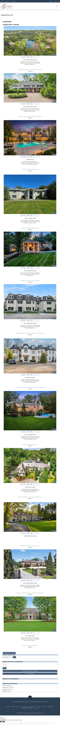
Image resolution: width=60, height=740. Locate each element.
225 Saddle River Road (30, 536)
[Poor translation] (3, 722)
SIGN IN (50, 1)
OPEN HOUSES (25, 706)
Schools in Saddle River (30, 673)
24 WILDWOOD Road (30, 270)
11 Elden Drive (30, 159)
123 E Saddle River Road (30, 583)
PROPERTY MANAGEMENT (26, 707)
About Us (7, 1)
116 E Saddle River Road (30, 60)
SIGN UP (55, 1)
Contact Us (14, 1)
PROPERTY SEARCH (15, 706)
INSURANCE (50, 706)
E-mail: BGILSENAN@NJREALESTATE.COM (39, 701)
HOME (8, 706)
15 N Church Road (30, 487)
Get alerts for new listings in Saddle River (30, 670)
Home (2, 1)
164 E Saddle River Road (30, 106)
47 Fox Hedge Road (30, 434)
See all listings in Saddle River (9, 653)
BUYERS (39, 706)
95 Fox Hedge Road (30, 218)
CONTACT (36, 707)
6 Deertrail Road (30, 377)
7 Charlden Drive (30, 635)
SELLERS (44, 706)
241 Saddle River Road (30, 323)
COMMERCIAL (33, 706)
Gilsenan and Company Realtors (20, 701)
